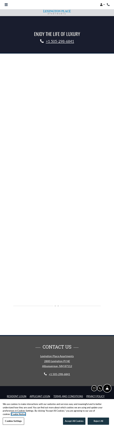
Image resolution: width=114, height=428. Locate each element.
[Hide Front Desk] (107, 388)
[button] (102, 4)
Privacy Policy (95, 396)
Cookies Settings (13, 421)
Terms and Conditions (68, 396)
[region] (57, 413)
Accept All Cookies (74, 421)
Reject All (98, 421)
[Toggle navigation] (6, 4)
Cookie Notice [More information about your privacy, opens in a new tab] (18, 414)
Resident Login (16, 396)
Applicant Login (40, 396)
